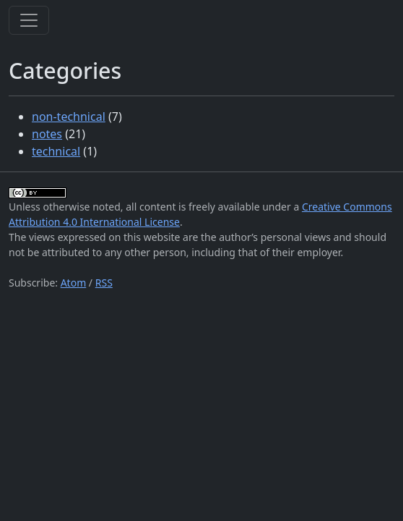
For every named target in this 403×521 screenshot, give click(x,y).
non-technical (68, 116)
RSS (104, 282)
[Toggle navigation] (29, 20)
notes (47, 134)
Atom (74, 282)
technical (56, 151)
